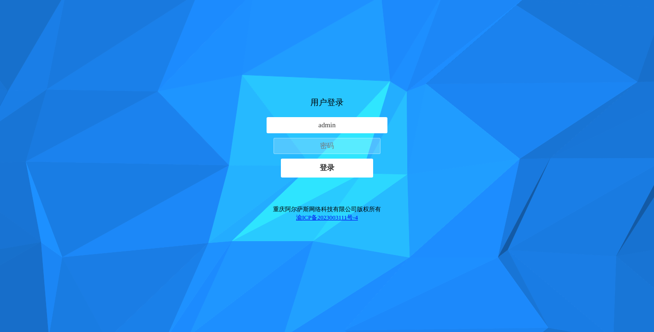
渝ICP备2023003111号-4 (327, 217)
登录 (327, 168)
